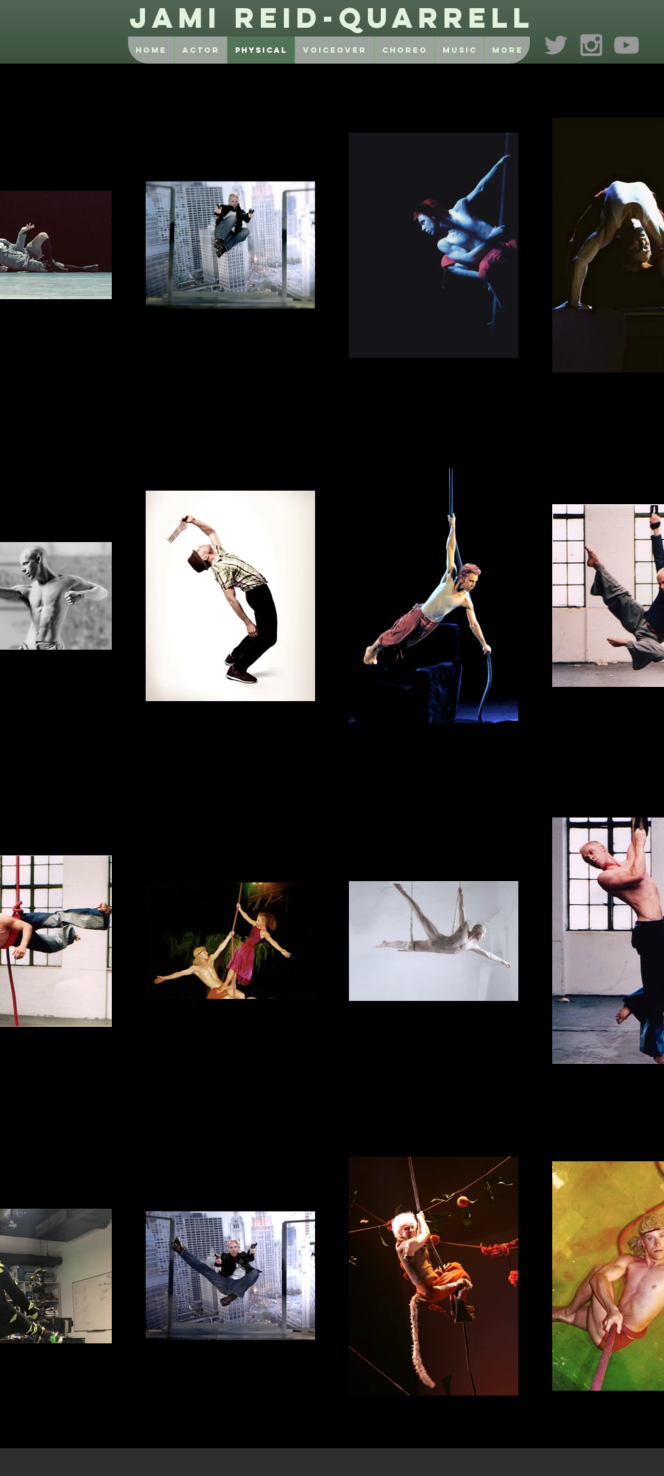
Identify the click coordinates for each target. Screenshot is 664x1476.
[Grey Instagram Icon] (591, 45)
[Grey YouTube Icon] (626, 45)
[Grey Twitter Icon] (556, 45)
